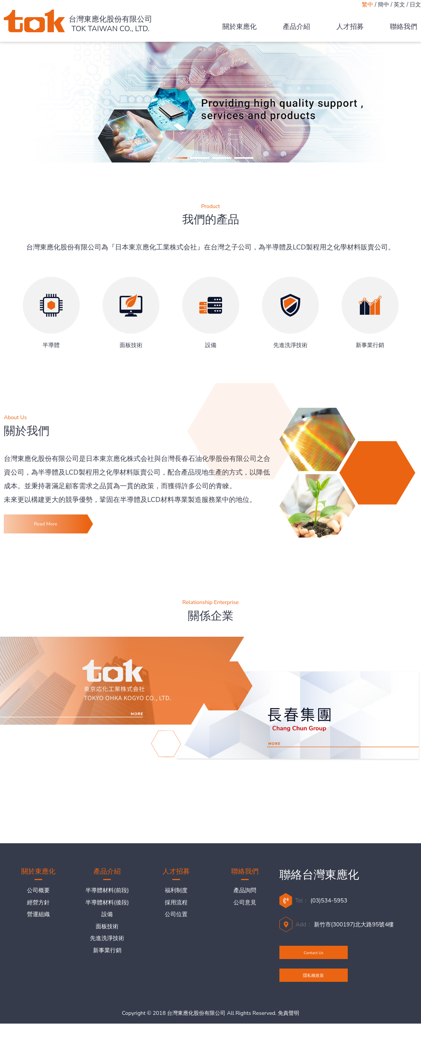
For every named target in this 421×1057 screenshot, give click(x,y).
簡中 (383, 4)
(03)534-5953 (329, 907)
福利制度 (176, 897)
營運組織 (38, 921)
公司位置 (176, 921)
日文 (415, 4)
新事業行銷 (107, 957)
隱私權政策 (313, 1002)
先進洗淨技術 (107, 945)
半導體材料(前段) (107, 897)
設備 (107, 921)
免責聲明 (288, 1047)
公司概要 (38, 897)
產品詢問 (244, 897)
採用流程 (176, 909)
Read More (45, 527)
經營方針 (38, 909)
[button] (177, 158)
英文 (399, 4)
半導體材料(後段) (107, 909)
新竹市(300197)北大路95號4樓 (354, 931)
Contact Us (314, 966)
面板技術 (107, 933)
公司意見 (244, 909)
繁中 (367, 4)
